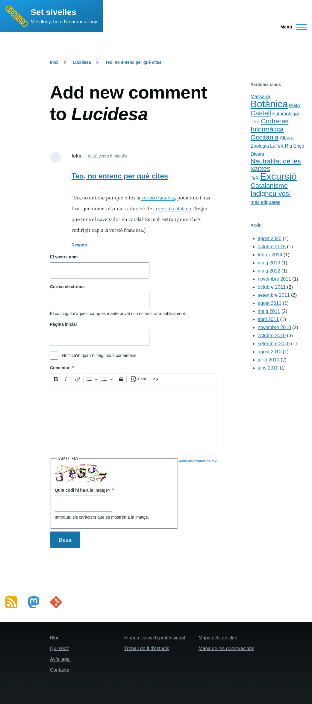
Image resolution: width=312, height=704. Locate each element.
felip (76, 155)
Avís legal (60, 659)
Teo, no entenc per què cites (133, 62)
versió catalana (174, 208)
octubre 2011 (272, 287)
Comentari (60, 367)
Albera (286, 137)
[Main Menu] (291, 27)
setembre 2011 (274, 295)
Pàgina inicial (63, 324)
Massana (260, 96)
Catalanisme (269, 185)
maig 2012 (269, 270)
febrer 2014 (270, 254)
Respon (79, 245)
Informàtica (267, 129)
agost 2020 (269, 238)
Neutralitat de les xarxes (276, 165)
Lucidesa (82, 62)
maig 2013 (269, 262)
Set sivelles (53, 12)
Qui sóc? (59, 648)
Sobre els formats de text (197, 461)
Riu (288, 146)
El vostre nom (64, 257)
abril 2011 (268, 319)
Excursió (278, 176)
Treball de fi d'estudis (146, 648)
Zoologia (260, 146)
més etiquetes (266, 202)
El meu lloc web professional (154, 637)
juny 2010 (268, 367)
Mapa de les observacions (226, 648)
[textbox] (133, 417)
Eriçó (298, 146)
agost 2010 (269, 351)
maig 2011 (269, 311)
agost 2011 (269, 303)
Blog (55, 637)
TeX (255, 178)
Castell (261, 113)
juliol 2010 (268, 359)
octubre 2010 (272, 335)
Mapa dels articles (218, 637)
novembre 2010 (274, 327)
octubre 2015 (272, 246)
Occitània (264, 137)
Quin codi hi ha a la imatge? (82, 490)
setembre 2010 (274, 343)
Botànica (269, 104)
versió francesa (158, 198)
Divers (257, 154)
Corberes (274, 121)
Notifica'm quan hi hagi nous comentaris (99, 355)
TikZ (255, 121)
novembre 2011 (274, 278)
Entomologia (285, 113)
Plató (294, 105)
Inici (54, 62)
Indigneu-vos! (271, 193)
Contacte (59, 670)
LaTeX (277, 146)
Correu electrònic (67, 286)
